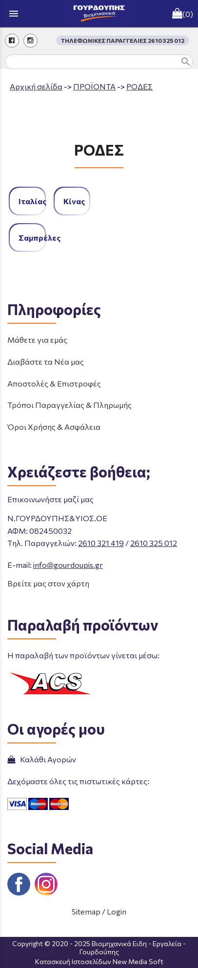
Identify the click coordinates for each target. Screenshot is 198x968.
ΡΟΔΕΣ (139, 86)
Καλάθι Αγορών (41, 759)
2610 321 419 (101, 542)
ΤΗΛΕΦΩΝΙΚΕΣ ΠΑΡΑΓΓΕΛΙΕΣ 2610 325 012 (122, 40)
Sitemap (86, 911)
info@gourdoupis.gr (68, 564)
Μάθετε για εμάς (37, 339)
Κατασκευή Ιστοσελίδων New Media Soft (99, 961)
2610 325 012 (153, 542)
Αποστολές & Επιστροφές (54, 383)
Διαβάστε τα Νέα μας (45, 361)
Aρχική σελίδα (36, 86)
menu (14, 13)
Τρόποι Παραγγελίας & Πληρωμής (69, 404)
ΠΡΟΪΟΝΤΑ (94, 86)
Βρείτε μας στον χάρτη (48, 583)
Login (116, 911)
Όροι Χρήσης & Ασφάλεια (53, 426)
